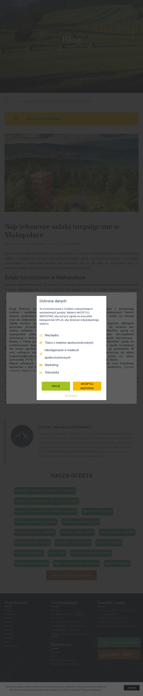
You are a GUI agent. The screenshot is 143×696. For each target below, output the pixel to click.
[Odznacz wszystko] (101, 300)
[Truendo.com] (71, 395)
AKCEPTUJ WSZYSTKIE (87, 386)
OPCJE (56, 386)
